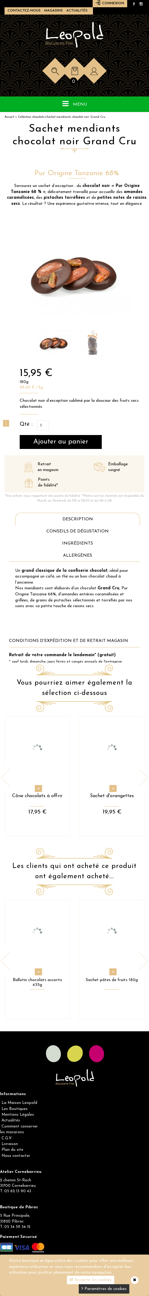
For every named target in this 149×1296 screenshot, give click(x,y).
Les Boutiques (15, 1109)
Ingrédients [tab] (77, 543)
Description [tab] (77, 519)
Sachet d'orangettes (112, 796)
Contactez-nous (24, 10)
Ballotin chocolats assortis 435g (37, 982)
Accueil (9, 117)
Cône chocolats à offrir (37, 796)
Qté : (26, 424)
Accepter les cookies (90, 1280)
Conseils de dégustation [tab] (77, 531)
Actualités (77, 10)
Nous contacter (16, 1156)
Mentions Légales (18, 1115)
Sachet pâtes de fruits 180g (112, 980)
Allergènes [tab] (77, 555)
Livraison (10, 1144)
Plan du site (12, 1150)
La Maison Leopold (19, 1103)
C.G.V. (7, 1138)
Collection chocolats (31, 117)
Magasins (53, 10)
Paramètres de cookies (104, 1288)
